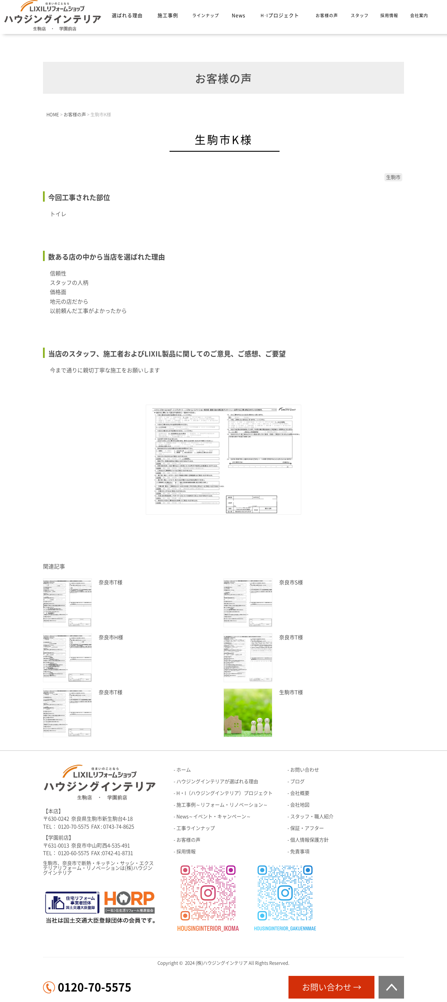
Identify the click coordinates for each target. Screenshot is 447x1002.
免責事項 (299, 851)
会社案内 (419, 15)
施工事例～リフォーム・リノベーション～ (222, 804)
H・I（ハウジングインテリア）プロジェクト (224, 793)
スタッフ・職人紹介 (312, 816)
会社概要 (299, 793)
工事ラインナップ (195, 828)
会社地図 (299, 804)
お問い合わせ (304, 769)
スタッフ (360, 15)
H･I (280, 15)
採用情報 (389, 15)
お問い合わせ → (331, 987)
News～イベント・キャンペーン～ (213, 816)
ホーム (183, 769)
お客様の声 (327, 15)
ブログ (297, 781)
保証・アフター (307, 828)
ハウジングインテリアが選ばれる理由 (217, 781)
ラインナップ (205, 15)
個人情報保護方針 (309, 839)
